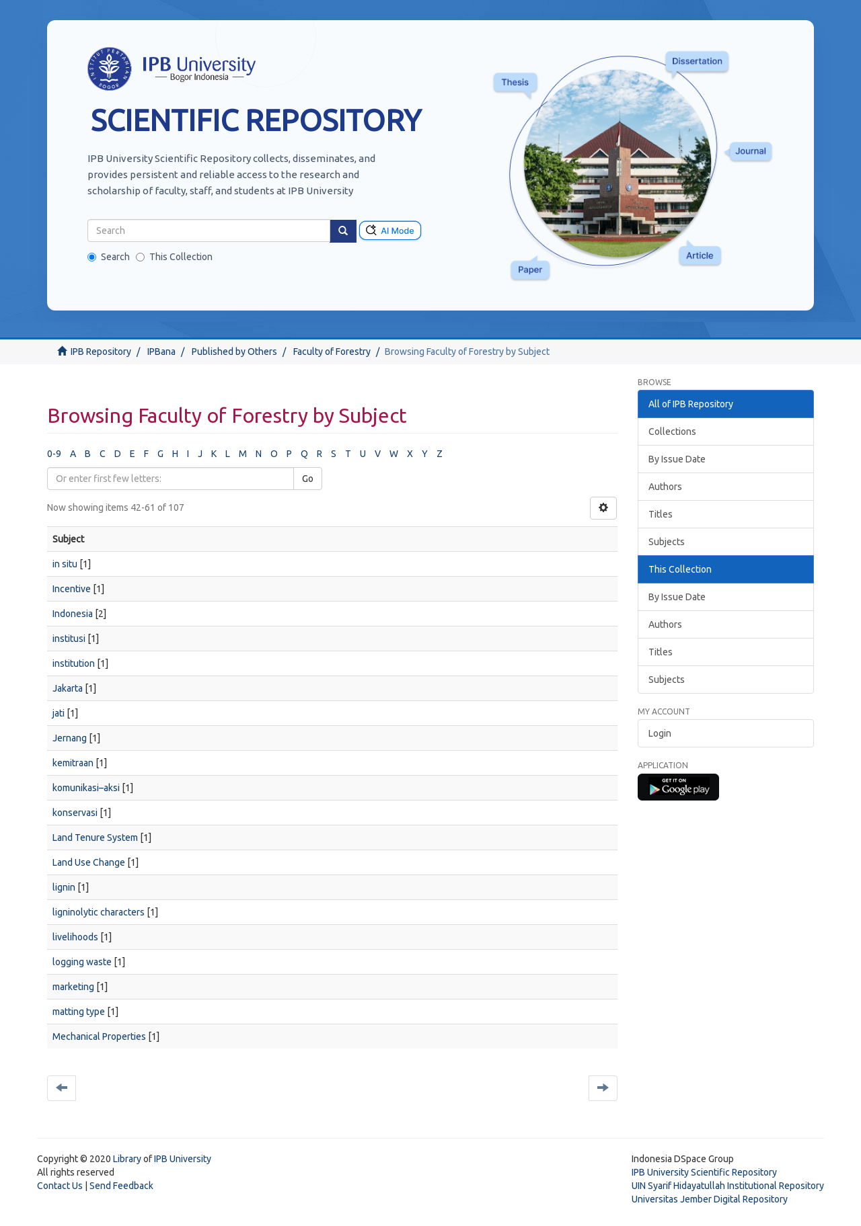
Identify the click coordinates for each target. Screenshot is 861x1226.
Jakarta (67, 688)
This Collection (174, 256)
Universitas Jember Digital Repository (710, 1199)
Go (307, 478)
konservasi (75, 812)
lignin (63, 887)
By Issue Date (677, 459)
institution (73, 663)
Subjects (666, 541)
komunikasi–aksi (86, 787)
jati (58, 713)
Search (108, 256)
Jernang (69, 738)
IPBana (161, 351)
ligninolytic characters (98, 912)
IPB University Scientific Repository (704, 1172)
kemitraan (72, 763)
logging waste (82, 961)
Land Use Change (88, 862)
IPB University (182, 1158)
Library (127, 1158)
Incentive (71, 588)
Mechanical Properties (99, 1036)
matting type (78, 1011)
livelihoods (75, 937)
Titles (660, 514)
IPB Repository (101, 351)
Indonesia (72, 613)
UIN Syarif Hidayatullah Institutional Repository (728, 1185)
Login (659, 733)
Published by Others (234, 351)
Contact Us (60, 1185)
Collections (672, 431)
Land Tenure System (95, 837)
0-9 (54, 453)
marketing (73, 986)
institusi (68, 638)
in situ (64, 564)
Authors (665, 486)
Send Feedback (121, 1185)
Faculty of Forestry (332, 351)
